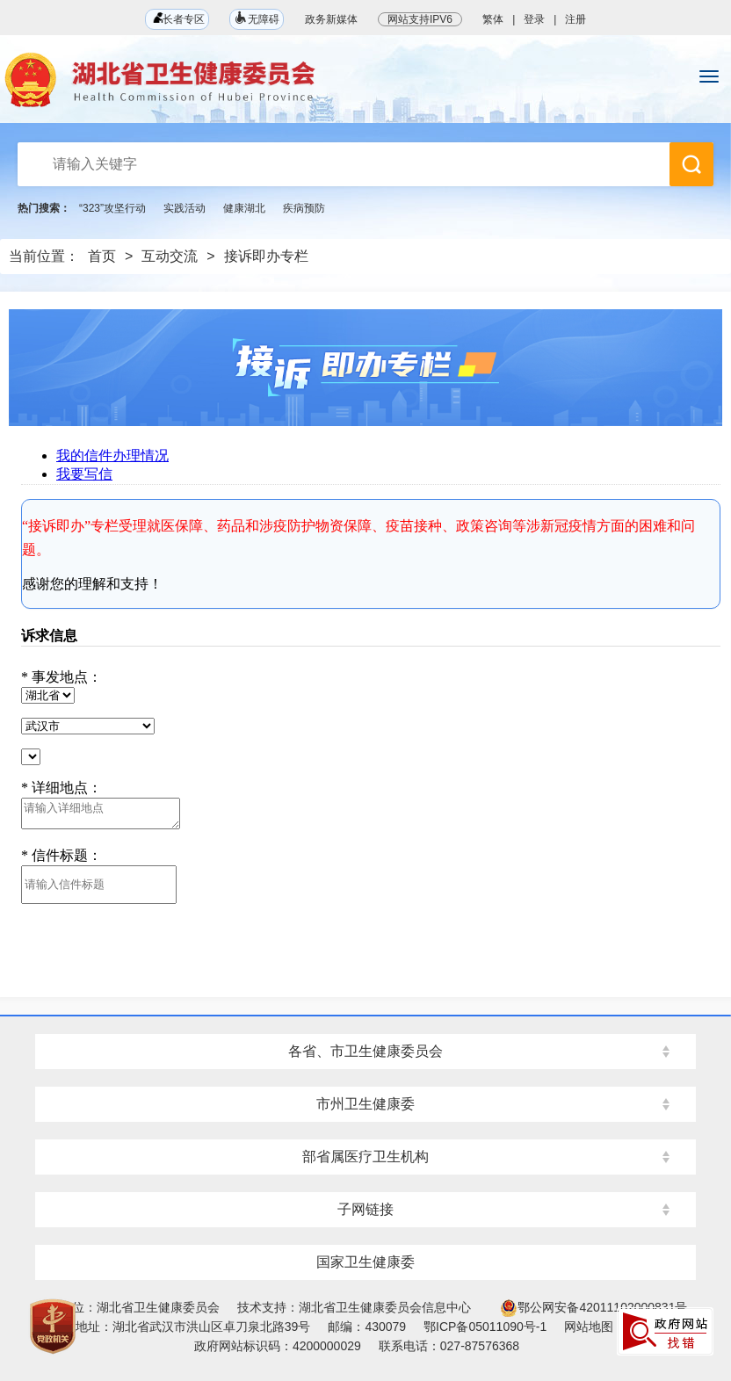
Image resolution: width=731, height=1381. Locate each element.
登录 (534, 19)
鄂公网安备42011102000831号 (593, 1307)
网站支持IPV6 (419, 19)
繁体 (492, 19)
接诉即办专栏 (266, 256)
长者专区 (177, 18)
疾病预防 (304, 208)
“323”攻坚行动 (112, 208)
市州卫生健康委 (365, 1103)
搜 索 (691, 164)
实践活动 (184, 208)
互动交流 (169, 256)
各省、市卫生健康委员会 (365, 1051)
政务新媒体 (331, 19)
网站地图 (588, 1327)
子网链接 (365, 1209)
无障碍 (256, 18)
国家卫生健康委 (365, 1261)
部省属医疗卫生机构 (365, 1156)
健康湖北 (244, 208)
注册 (575, 19)
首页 (102, 256)
